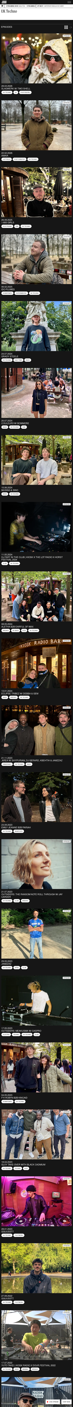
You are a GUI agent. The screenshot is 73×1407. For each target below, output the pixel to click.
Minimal (25, 1369)
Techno (16, 1034)
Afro (17, 968)
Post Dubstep (19, 159)
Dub (24, 427)
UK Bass (15, 630)
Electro (6, 1034)
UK (16, 92)
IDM (17, 226)
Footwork (19, 1235)
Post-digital (25, 92)
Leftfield (6, 159)
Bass (28, 360)
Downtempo (7, 293)
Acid (24, 630)
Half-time (18, 360)
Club (5, 563)
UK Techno (7, 92)
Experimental (21, 293)
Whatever (19, 831)
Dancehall (7, 764)
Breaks (6, 630)
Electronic (7, 226)
